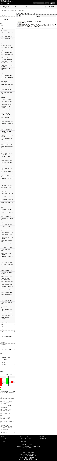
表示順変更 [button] (39, 16)
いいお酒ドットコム (5, 3)
